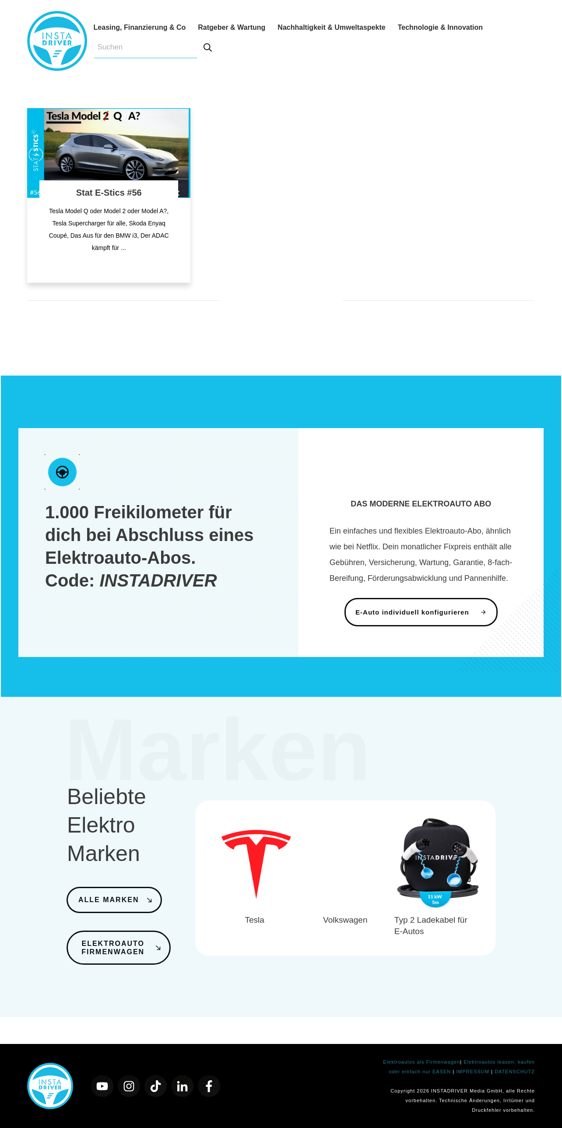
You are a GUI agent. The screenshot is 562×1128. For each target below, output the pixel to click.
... (123, 247)
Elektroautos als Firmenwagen (421, 1062)
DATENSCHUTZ (515, 1071)
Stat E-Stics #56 (109, 192)
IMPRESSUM (473, 1071)
